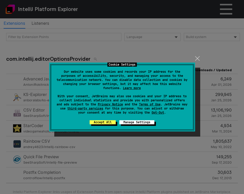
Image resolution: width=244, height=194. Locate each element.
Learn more (132, 88)
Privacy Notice (110, 104)
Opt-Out (158, 113)
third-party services (85, 108)
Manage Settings (136, 122)
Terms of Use (150, 104)
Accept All (103, 122)
